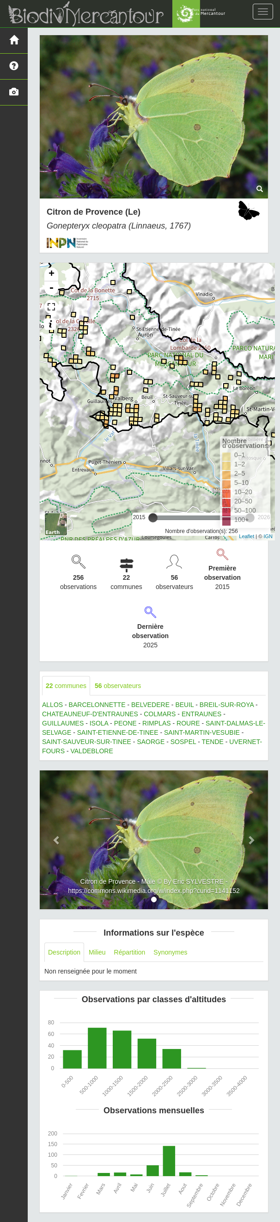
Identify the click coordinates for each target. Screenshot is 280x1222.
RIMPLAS (156, 723)
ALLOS (52, 704)
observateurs (118, 685)
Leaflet (246, 536)
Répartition (130, 952)
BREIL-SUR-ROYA (227, 704)
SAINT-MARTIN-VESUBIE (202, 732)
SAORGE (150, 741)
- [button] (51, 288)
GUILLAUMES (63, 723)
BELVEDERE (150, 704)
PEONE (125, 723)
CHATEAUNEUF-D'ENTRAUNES (90, 714)
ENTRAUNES (201, 714)
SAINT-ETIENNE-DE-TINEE (117, 732)
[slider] (153, 517)
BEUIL (184, 704)
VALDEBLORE (91, 751)
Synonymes (170, 952)
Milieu (97, 952)
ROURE (188, 723)
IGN (268, 536)
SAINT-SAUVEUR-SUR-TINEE (86, 741)
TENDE (212, 741)
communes (66, 685)
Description (64, 952)
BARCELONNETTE (97, 704)
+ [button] (52, 274)
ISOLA (99, 723)
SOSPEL (183, 741)
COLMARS (160, 714)
